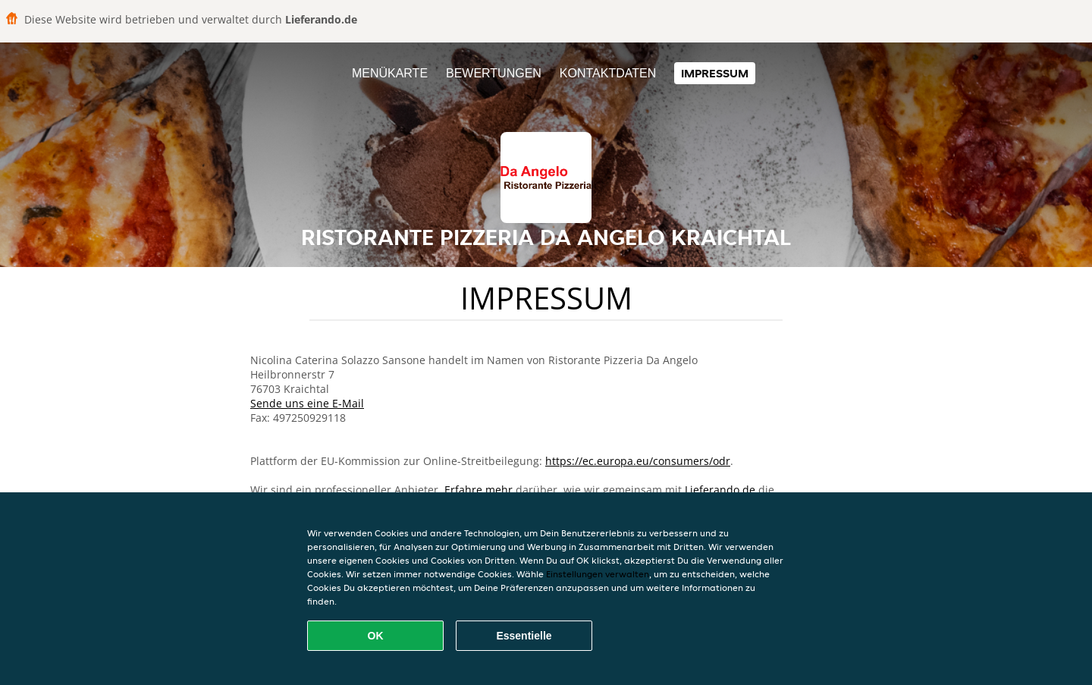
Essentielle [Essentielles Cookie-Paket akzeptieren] (523, 636)
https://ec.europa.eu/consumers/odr (637, 461)
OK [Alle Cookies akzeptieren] (376, 636)
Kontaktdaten (608, 73)
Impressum (714, 73)
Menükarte (390, 73)
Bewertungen (493, 73)
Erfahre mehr (478, 489)
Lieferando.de (720, 489)
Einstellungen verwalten (597, 574)
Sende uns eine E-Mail (307, 403)
